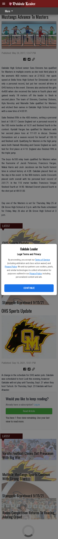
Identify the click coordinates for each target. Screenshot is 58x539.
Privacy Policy (11, 266)
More (9, 11)
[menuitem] (9, 11)
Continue (29, 288)
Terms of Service (42, 260)
